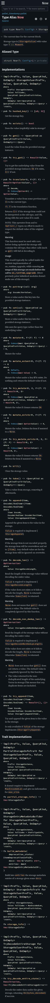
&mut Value (23, 373)
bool (31, 123)
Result (34, 157)
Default (14, 370)
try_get (17, 157)
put (15, 286)
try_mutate (19, 388)
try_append (19, 696)
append (17, 500)
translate (19, 179)
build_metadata (16, 851)
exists (17, 123)
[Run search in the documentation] (25, 9)
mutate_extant (21, 361)
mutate (17, 337)
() (4, 160)
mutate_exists (21, 414)
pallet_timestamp (11, 13)
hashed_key (19, 111)
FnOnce (14, 191)
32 (42, 111)
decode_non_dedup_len (26, 619)
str (36, 860)
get (15, 135)
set (15, 307)
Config (29, 29)
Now (45, 3)
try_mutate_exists (24, 439)
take (15, 478)
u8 (36, 111)
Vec (5, 800)
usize (16, 563)
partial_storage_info (20, 796)
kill (15, 466)
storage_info (15, 924)
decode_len (19, 560)
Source (5, 21)
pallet (24, 13)
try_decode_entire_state (22, 978)
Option (17, 182)
